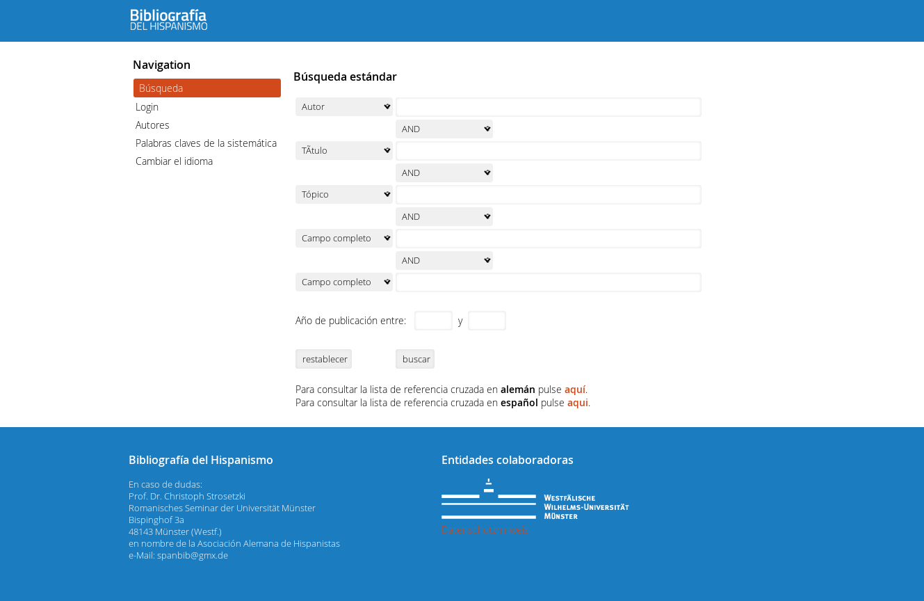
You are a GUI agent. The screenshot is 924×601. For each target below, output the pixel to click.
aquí (575, 389)
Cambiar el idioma (174, 161)
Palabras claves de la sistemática (206, 143)
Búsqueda (161, 88)
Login (147, 106)
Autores (153, 124)
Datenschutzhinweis (485, 529)
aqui (577, 402)
